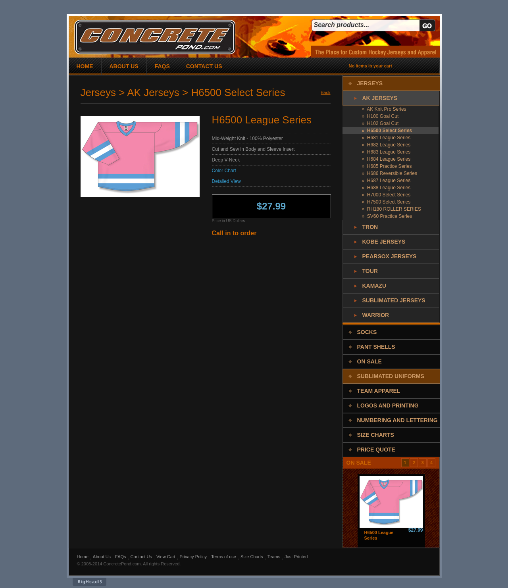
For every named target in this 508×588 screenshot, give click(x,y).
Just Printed (296, 556)
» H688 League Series (386, 187)
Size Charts (375, 435)
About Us (102, 556)
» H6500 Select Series (387, 130)
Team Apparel (378, 391)
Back (325, 92)
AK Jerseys (380, 98)
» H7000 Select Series (386, 195)
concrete (154, 37)
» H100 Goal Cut (380, 116)
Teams (273, 556)
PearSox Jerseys (389, 256)
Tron (370, 227)
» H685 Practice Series (387, 166)
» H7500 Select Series (386, 202)
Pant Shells (376, 347)
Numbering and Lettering (397, 420)
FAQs (120, 556)
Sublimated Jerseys (393, 300)
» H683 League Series (386, 152)
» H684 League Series (386, 159)
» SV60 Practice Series (387, 216)
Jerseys (370, 83)
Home (83, 556)
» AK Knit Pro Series (384, 109)
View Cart (165, 556)
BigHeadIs (89, 582)
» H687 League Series (386, 180)
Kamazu (374, 285)
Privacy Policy (193, 556)
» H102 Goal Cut (380, 123)
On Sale (369, 361)
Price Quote (376, 449)
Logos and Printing (388, 405)
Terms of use (223, 556)
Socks (367, 332)
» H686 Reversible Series (389, 173)
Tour (370, 271)
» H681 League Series (386, 137)
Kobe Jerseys (384, 241)
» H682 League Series (386, 145)
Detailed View (226, 181)
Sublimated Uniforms (390, 376)
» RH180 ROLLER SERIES (391, 209)
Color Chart (224, 170)
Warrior (375, 315)
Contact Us (141, 556)
